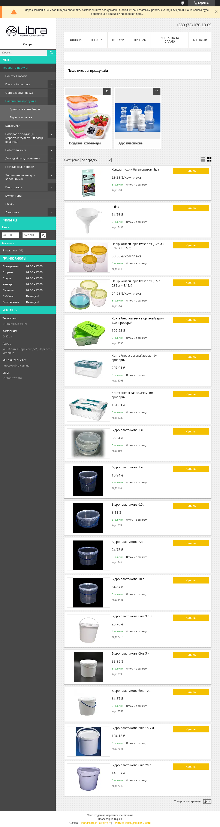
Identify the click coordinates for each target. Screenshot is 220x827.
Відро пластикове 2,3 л (128, 542)
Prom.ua (128, 815)
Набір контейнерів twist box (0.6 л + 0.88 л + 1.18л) (137, 283)
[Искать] (51, 52)
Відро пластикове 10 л (128, 579)
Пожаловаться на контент (95, 822)
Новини (96, 40)
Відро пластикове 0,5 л (128, 504)
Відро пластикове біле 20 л (131, 765)
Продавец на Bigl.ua (110, 819)
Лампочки (12, 212)
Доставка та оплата (170, 39)
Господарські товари (19, 167)
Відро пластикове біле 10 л (131, 691)
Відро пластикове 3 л (127, 430)
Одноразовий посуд (19, 93)
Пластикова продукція (20, 101)
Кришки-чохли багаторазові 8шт (135, 169)
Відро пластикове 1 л (127, 467)
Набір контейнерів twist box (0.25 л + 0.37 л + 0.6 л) (138, 246)
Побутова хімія (15, 150)
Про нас (140, 40)
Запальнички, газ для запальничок (20, 177)
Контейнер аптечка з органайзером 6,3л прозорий (138, 320)
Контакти (200, 40)
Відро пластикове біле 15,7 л (133, 728)
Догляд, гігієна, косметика (22, 158)
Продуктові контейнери (25, 109)
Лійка (115, 207)
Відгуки (118, 40)
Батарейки (12, 126)
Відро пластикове (21, 117)
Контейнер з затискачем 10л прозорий (133, 395)
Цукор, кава (13, 195)
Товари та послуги (15, 68)
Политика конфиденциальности (132, 822)
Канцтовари (13, 187)
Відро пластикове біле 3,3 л (132, 616)
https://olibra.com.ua (16, 365)
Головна (75, 40)
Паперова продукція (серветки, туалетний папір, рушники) (24, 138)
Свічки (9, 204)
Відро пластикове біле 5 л (131, 653)
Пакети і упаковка (17, 84)
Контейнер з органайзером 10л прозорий (134, 357)
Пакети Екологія (16, 76)
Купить (191, 171)
